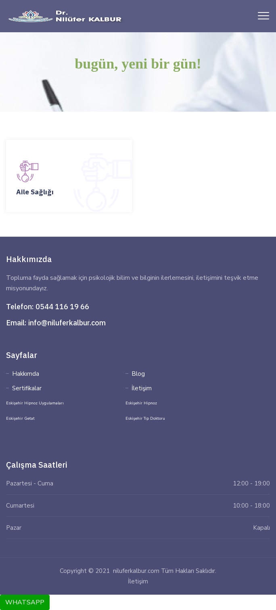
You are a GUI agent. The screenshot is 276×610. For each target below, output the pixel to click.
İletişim (142, 388)
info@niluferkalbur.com (67, 322)
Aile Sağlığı (35, 191)
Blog (138, 374)
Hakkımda (25, 374)
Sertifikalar (27, 388)
